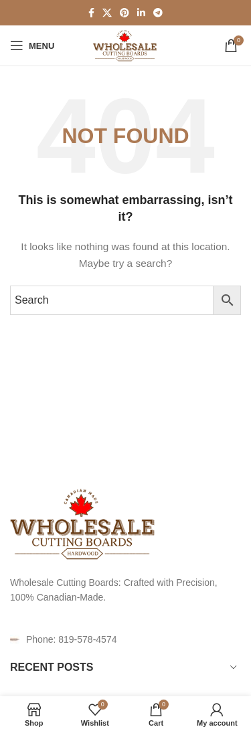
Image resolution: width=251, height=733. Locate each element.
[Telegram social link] (158, 13)
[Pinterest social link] (124, 13)
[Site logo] (125, 44)
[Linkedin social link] (141, 13)
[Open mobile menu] (32, 45)
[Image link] (83, 523)
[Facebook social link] (91, 13)
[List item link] (125, 639)
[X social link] (107, 13)
